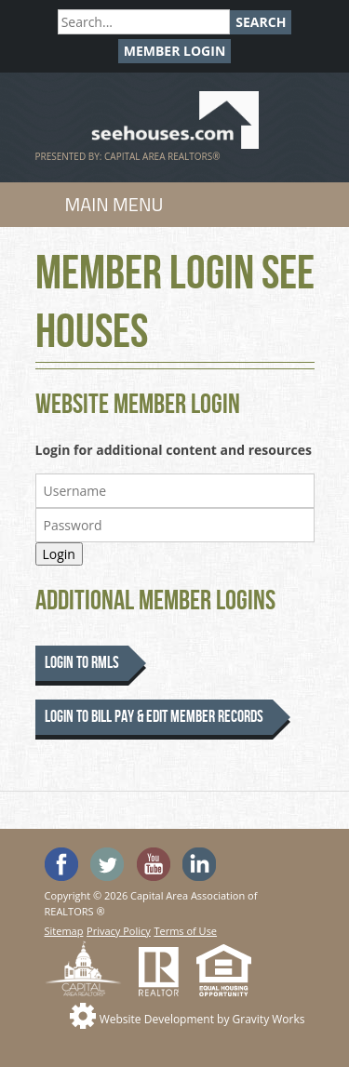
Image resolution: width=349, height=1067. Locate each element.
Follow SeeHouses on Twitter (107, 864)
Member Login (175, 51)
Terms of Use (185, 931)
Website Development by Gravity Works (202, 1019)
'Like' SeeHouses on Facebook (61, 864)
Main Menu (114, 204)
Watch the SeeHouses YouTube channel (153, 864)
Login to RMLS (82, 663)
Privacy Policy (119, 931)
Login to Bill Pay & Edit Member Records (154, 717)
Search (260, 22)
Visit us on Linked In (199, 864)
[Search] (144, 21)
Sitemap (64, 931)
